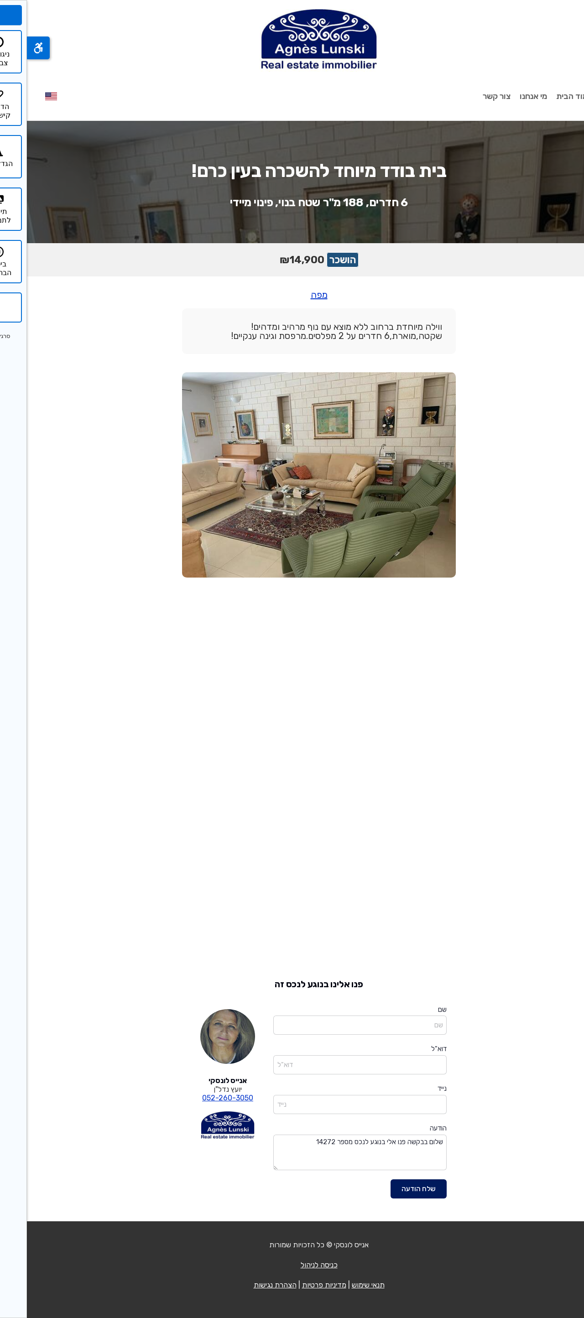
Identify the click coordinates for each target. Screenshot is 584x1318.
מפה (292, 294)
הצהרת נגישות (248, 1285)
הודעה (411, 1128)
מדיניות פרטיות (297, 1285)
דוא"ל (412, 1049)
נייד (415, 1088)
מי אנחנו (506, 96)
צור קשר (470, 96)
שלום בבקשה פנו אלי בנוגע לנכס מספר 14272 (333, 1153)
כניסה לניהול (292, 1265)
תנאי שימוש (341, 1285)
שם (415, 1009)
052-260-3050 (200, 1098)
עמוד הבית (547, 96)
